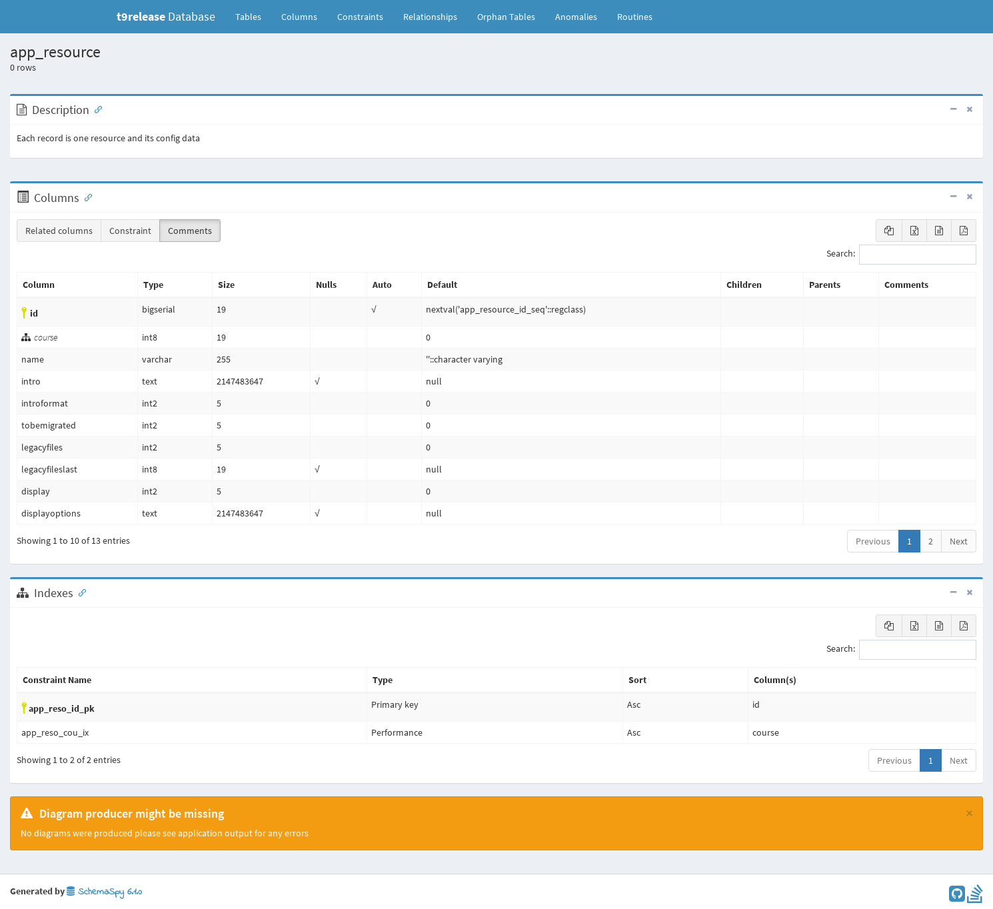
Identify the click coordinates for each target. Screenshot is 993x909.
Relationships (430, 17)
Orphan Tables (506, 17)
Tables (253, 16)
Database (166, 16)
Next (959, 541)
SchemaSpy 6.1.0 (104, 892)
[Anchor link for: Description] (95, 109)
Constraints (360, 17)
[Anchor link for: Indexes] (79, 592)
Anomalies (576, 17)
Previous (873, 541)
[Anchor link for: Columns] (85, 197)
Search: (901, 255)
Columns (299, 17)
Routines (634, 17)
